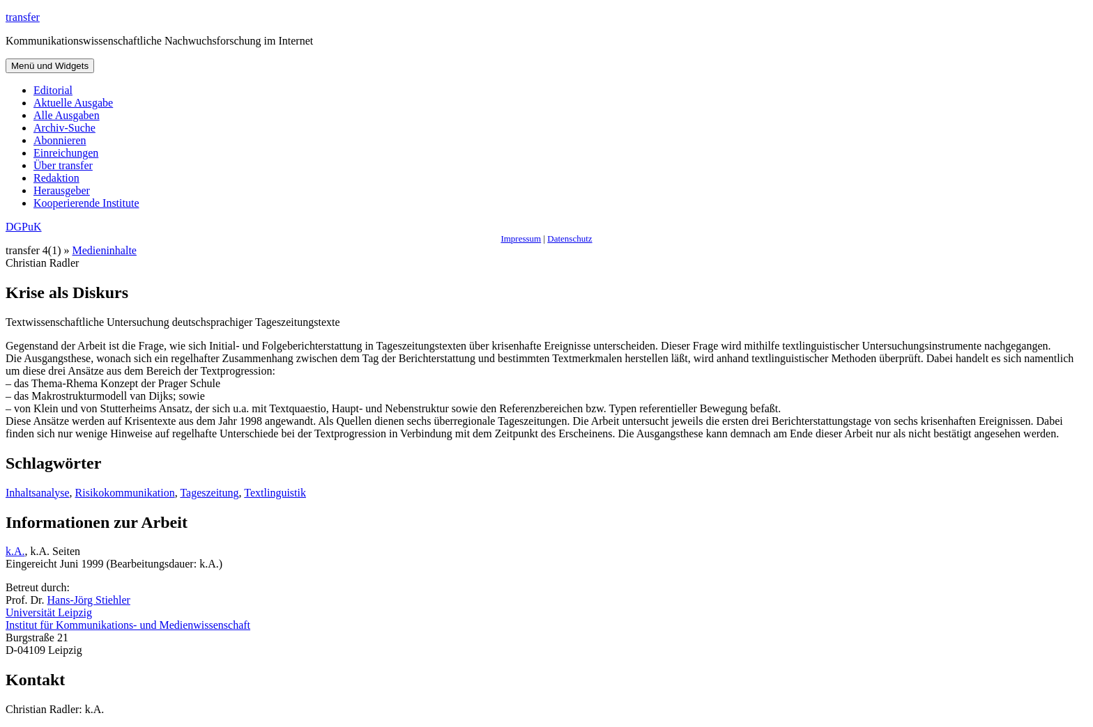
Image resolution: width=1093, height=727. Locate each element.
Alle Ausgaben (66, 115)
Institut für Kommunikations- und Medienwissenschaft (128, 625)
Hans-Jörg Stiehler (88, 600)
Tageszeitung (209, 493)
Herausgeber (61, 190)
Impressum (520, 238)
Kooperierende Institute (86, 203)
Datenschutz (569, 238)
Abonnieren (59, 140)
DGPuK (24, 227)
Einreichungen (65, 153)
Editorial (52, 90)
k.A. (15, 551)
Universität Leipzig (49, 612)
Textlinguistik (275, 493)
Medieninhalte (104, 250)
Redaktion (56, 178)
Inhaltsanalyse (38, 493)
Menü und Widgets (50, 66)
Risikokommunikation (125, 493)
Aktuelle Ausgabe (73, 103)
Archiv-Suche (64, 128)
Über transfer (63, 165)
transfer (23, 17)
